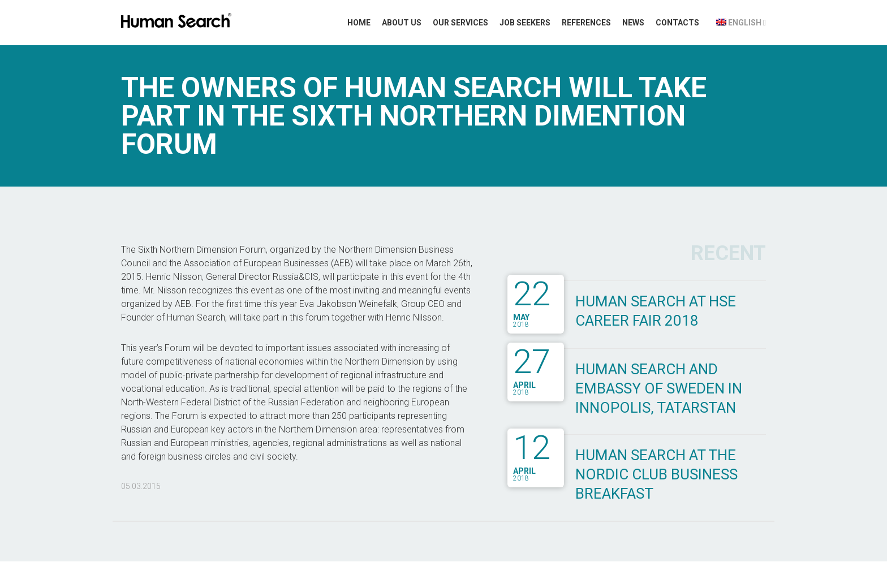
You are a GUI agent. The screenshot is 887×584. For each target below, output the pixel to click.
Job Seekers (525, 22)
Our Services (460, 22)
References (586, 22)
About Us (401, 22)
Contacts (677, 22)
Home (359, 22)
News (633, 22)
